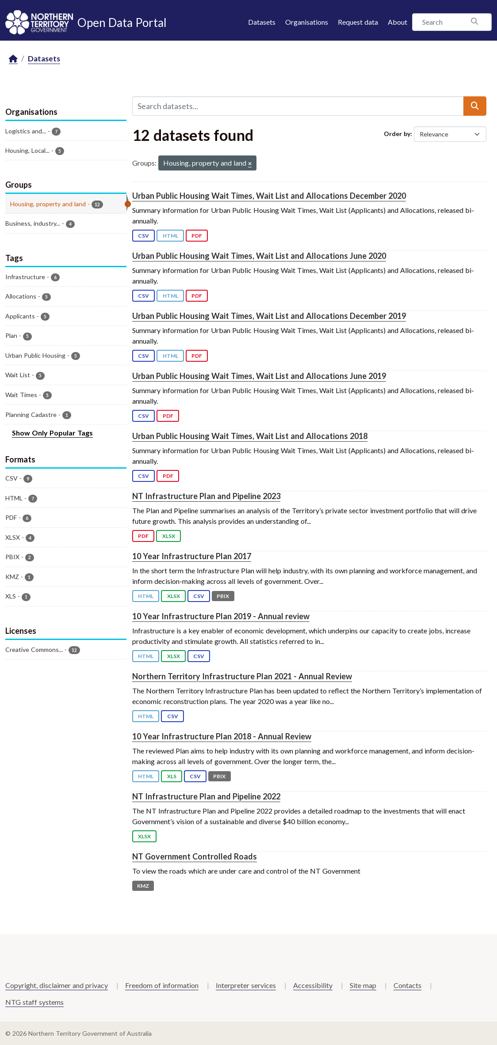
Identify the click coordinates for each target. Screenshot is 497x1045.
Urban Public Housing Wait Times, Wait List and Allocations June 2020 (259, 256)
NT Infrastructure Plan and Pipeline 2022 (206, 796)
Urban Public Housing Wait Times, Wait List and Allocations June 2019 (259, 376)
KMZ (143, 885)
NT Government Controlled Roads (194, 856)
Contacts (407, 985)
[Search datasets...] (298, 106)
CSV (143, 235)
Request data (358, 22)
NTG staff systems (34, 1002)
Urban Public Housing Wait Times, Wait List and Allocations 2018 (249, 436)
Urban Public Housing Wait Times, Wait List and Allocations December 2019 (269, 316)
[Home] (13, 59)
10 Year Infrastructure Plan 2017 (191, 556)
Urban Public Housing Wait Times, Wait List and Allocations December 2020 (269, 196)
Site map (363, 985)
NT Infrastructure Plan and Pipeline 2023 (206, 496)
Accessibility (313, 985)
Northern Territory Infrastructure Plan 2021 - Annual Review (242, 676)
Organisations (306, 22)
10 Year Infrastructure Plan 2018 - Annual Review (221, 736)
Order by (397, 133)
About (397, 22)
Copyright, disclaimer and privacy (56, 985)
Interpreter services (246, 985)
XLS (171, 776)
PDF (196, 235)
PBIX (223, 596)
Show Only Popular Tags (52, 432)
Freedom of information (162, 985)
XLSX (168, 536)
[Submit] (474, 106)
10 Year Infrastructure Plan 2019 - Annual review (221, 616)
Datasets (261, 22)
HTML (170, 235)
